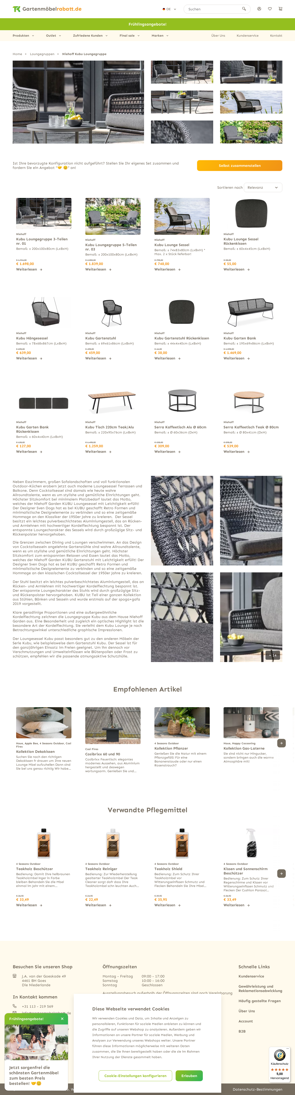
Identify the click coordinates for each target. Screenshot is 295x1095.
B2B (242, 1031)
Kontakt (276, 36)
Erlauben (189, 1076)
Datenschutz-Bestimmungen (257, 1089)
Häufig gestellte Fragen (260, 1000)
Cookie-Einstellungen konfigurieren (135, 1076)
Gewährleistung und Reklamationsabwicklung (260, 988)
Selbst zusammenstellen (240, 165)
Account (246, 1020)
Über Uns (218, 36)
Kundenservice (248, 36)
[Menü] (287, 1049)
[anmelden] (259, 9)
